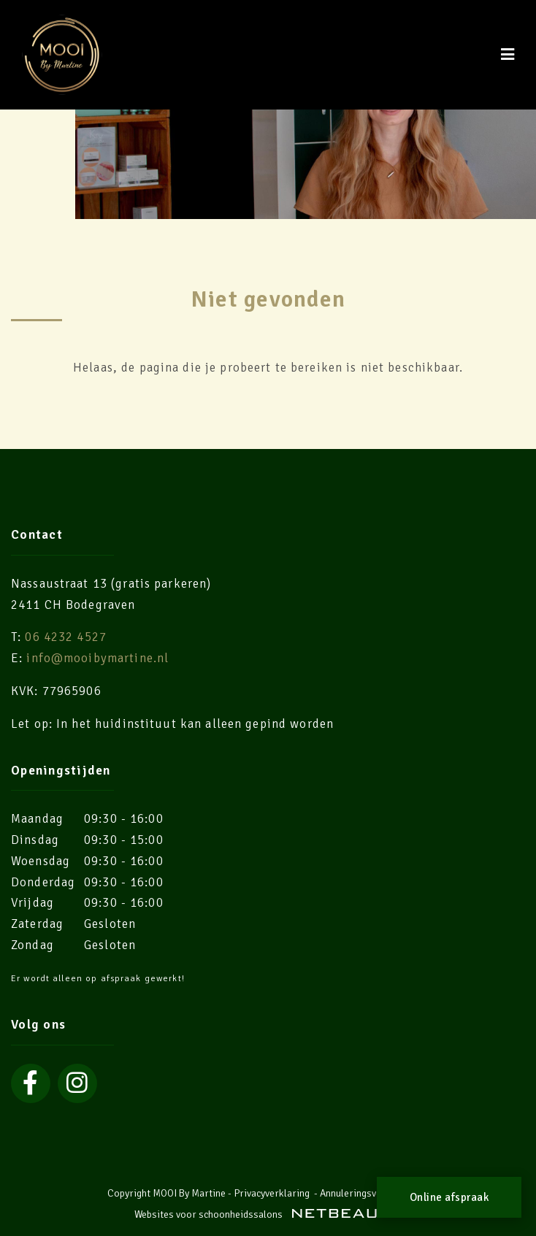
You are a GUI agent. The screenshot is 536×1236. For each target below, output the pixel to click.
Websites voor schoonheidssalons (268, 1214)
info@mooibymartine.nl (97, 658)
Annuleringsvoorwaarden (374, 1193)
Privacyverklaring (272, 1193)
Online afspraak (449, 1197)
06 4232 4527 (66, 637)
